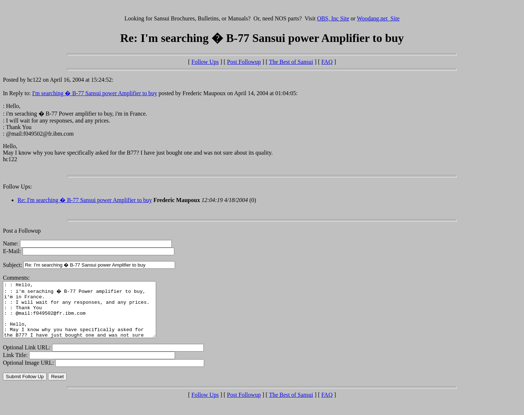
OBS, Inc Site (333, 18)
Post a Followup (22, 231)
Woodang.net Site (378, 18)
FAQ (327, 62)
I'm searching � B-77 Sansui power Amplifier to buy (94, 93)
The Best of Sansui (291, 62)
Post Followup (244, 62)
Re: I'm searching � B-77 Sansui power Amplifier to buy (84, 200)
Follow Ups (205, 62)
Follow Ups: (17, 186)
